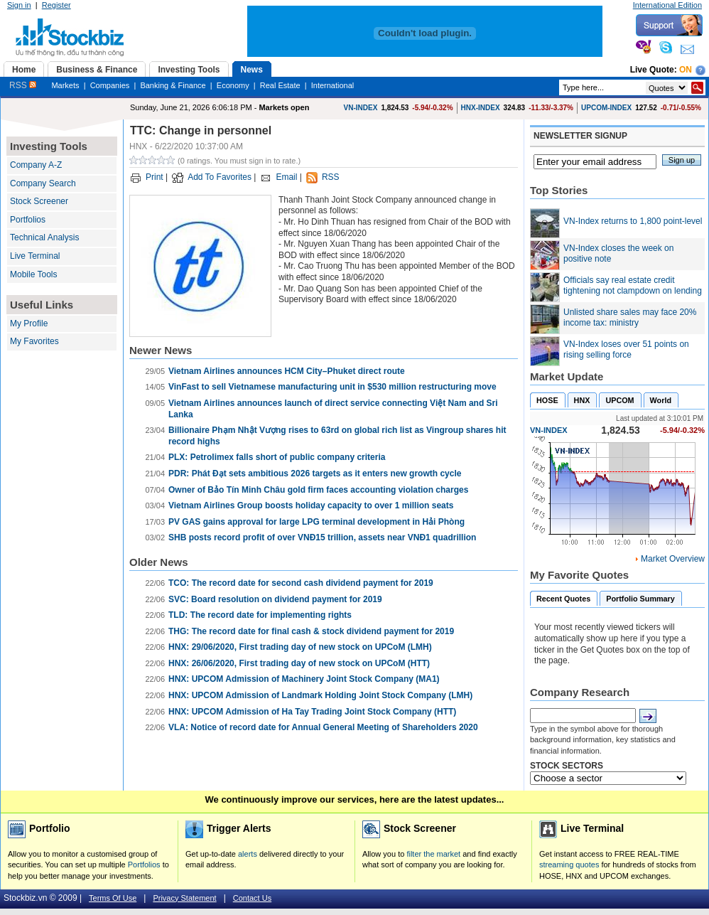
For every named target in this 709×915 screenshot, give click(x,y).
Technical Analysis (44, 237)
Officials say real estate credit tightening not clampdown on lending (632, 285)
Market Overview (673, 559)
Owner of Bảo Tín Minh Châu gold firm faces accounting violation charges (318, 490)
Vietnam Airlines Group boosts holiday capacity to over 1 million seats (310, 505)
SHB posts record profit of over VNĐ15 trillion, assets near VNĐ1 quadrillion (322, 537)
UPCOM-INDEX (606, 108)
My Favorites (34, 341)
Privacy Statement (184, 898)
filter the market (433, 854)
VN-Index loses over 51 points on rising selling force (626, 349)
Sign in (19, 5)
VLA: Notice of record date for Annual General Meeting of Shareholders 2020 (323, 727)
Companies (110, 85)
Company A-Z (36, 165)
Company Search (43, 183)
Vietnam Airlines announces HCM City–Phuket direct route (286, 371)
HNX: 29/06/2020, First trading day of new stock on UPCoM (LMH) (300, 647)
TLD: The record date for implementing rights (260, 615)
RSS (22, 85)
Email (286, 177)
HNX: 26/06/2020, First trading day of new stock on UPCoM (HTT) (299, 663)
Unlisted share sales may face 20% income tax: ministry (629, 317)
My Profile (29, 323)
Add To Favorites (219, 177)
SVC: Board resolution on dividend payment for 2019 (275, 599)
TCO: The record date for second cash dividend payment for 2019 (300, 583)
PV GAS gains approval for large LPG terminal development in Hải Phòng (316, 522)
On (685, 70)
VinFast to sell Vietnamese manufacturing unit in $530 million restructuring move (332, 387)
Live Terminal (35, 256)
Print (154, 177)
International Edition (667, 5)
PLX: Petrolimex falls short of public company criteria (276, 457)
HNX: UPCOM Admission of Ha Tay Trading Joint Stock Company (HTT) (312, 712)
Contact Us (252, 898)
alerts (247, 854)
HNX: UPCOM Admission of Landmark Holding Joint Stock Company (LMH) (320, 695)
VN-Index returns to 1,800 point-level (632, 221)
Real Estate (280, 85)
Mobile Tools (33, 274)
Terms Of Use (112, 898)
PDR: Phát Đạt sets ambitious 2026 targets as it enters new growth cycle (314, 473)
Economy (233, 85)
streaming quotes (569, 864)
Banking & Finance (172, 85)
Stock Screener (39, 201)
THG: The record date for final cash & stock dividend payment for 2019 (311, 631)
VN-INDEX (361, 108)
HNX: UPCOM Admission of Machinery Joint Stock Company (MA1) (304, 679)
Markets (65, 85)
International (332, 85)
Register (56, 5)
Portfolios (27, 220)
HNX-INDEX (480, 108)
